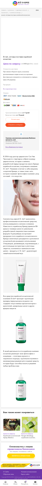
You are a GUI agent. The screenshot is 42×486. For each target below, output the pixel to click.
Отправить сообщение (15, 125)
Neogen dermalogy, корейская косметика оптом (30, 427)
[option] (12, 427)
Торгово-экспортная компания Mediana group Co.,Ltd (20, 139)
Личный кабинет (25, 484)
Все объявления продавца (14, 147)
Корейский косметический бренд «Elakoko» (12, 427)
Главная (5, 484)
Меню (15, 484)
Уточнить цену (15, 119)
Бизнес (35, 484)
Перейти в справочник (21, 456)
